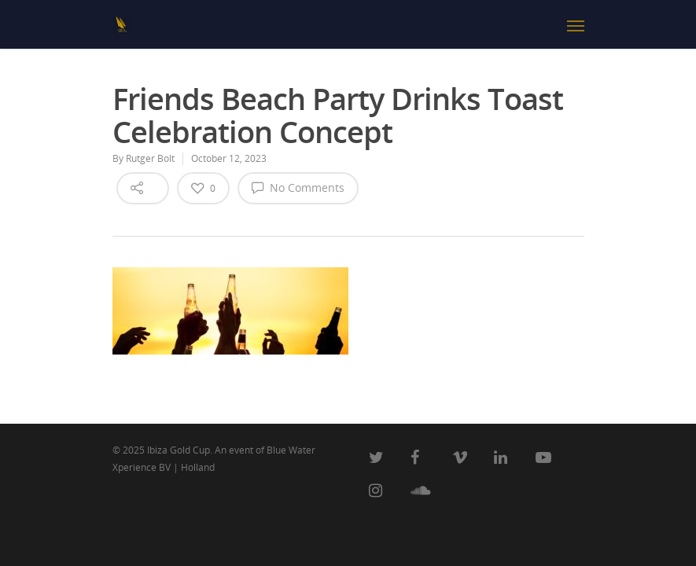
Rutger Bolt (150, 158)
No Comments (298, 187)
